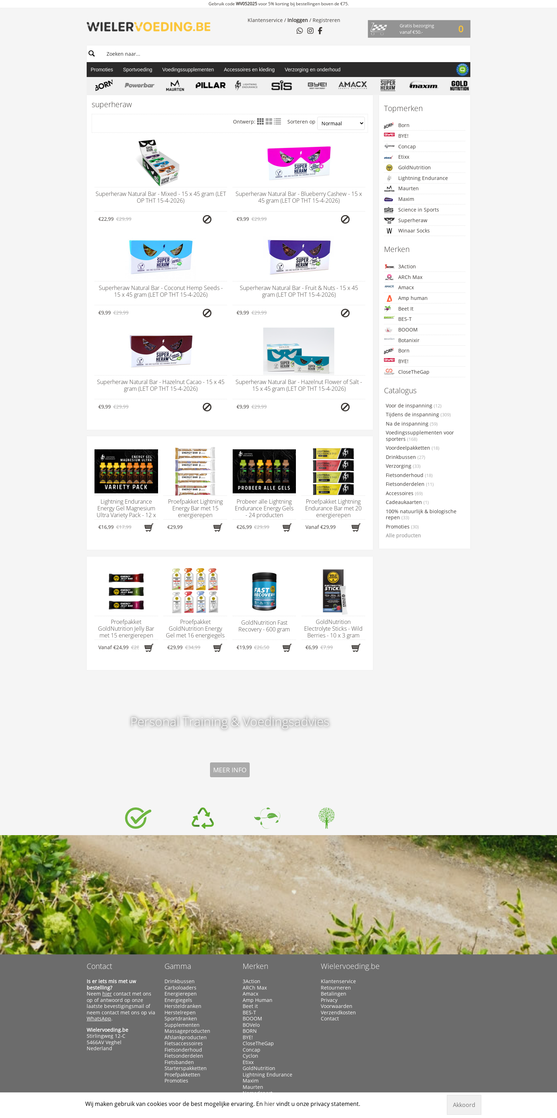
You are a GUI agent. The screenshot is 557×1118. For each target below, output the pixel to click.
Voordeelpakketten (412, 448)
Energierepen (180, 900)
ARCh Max (403, 277)
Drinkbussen (405, 457)
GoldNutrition (407, 167)
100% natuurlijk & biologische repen (421, 514)
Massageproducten (187, 937)
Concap (400, 146)
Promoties (102, 69)
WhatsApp (99, 924)
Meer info (230, 676)
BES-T (398, 319)
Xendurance (257, 1055)
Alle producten (403, 535)
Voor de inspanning (414, 405)
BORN (250, 937)
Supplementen (182, 931)
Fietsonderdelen (410, 484)
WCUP (250, 1043)
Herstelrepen (180, 918)
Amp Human (257, 906)
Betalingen (333, 900)
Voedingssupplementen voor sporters (420, 435)
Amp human (406, 298)
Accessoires (404, 493)
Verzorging (403, 466)
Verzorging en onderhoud (312, 69)
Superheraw (405, 220)
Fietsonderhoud (409, 475)
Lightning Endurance (416, 178)
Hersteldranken (182, 912)
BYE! (396, 135)
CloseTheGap (406, 371)
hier (107, 899)
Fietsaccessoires (183, 949)
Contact (99, 872)
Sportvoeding (137, 69)
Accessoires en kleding (249, 69)
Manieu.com (458, 1077)
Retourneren (336, 893)
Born (397, 125)
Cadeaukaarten (407, 502)
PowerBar (254, 1005)
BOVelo (251, 931)
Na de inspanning (412, 424)
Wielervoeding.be (350, 872)
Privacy (329, 906)
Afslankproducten (185, 943)
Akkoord (464, 1105)
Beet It (398, 309)
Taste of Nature (261, 1036)
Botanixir (402, 340)
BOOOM (401, 330)
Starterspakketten (185, 974)
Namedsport (257, 999)
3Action (400, 266)
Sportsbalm (256, 1024)
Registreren (326, 20)
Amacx (399, 287)
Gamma (177, 872)
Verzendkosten (338, 918)
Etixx (396, 157)
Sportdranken (180, 924)
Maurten (401, 188)
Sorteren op (325, 123)
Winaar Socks (407, 230)
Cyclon (250, 962)
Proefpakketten (182, 980)
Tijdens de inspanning (418, 414)
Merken (255, 872)
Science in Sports (411, 210)
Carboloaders (180, 893)
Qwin (249, 1011)
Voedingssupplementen (188, 69)
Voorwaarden (336, 912)
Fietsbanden (179, 968)
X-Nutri (251, 1061)
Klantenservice (265, 20)
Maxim (399, 199)
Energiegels (178, 906)
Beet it (250, 912)
